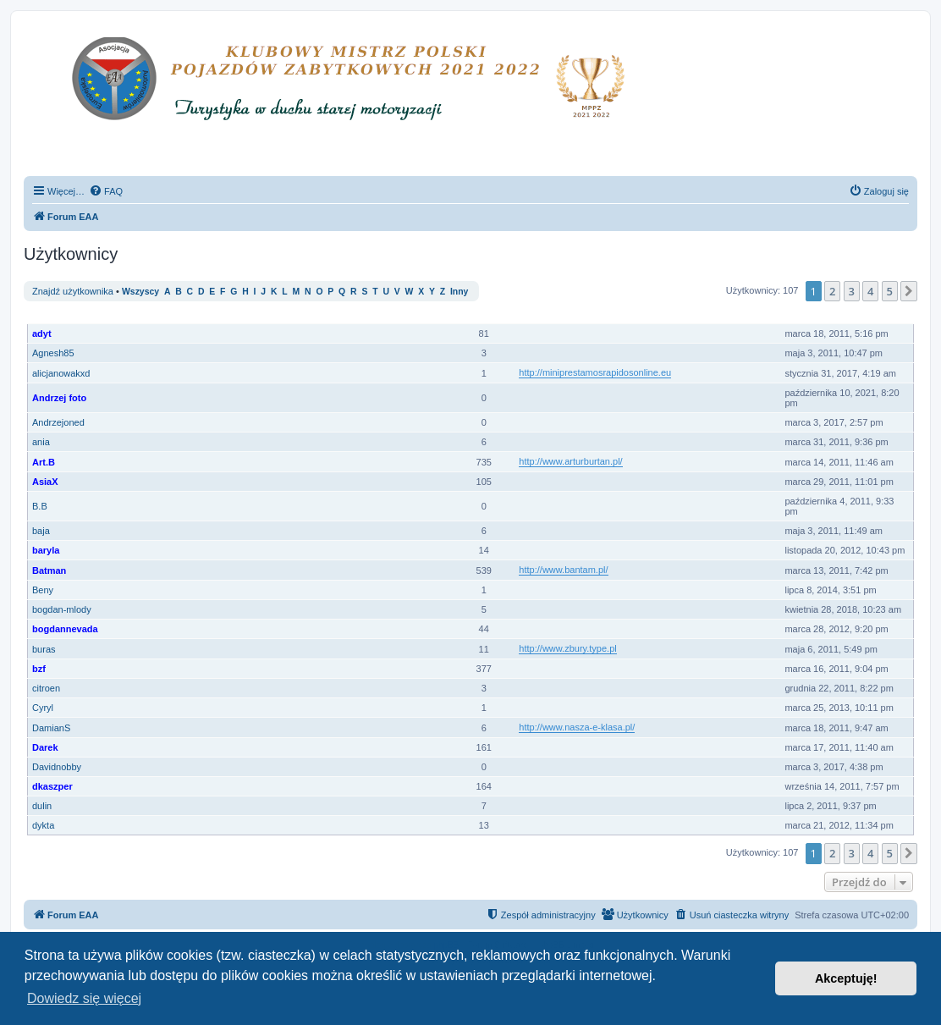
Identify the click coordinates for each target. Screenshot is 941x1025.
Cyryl (42, 708)
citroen (46, 688)
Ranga (438, 314)
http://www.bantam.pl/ (563, 570)
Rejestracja (813, 314)
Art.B (43, 462)
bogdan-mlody (61, 609)
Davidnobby (56, 767)
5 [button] (890, 291)
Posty (484, 314)
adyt (42, 333)
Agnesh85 (53, 353)
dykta (43, 825)
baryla (45, 550)
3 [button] (852, 291)
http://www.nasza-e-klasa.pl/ (577, 727)
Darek (45, 747)
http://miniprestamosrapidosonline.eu (595, 372)
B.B (39, 506)
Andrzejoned (58, 422)
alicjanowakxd (61, 373)
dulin (42, 806)
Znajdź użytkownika (72, 291)
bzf (39, 669)
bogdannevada (65, 629)
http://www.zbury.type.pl (567, 648)
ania (41, 442)
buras (44, 649)
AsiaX (45, 482)
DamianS (51, 728)
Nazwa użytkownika (77, 314)
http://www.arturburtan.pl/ (570, 461)
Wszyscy (140, 291)
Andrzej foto (59, 398)
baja (41, 531)
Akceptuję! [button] (846, 978)
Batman (49, 570)
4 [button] (870, 291)
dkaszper (52, 786)
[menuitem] (106, 191)
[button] (908, 291)
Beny (42, 590)
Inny (459, 291)
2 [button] (832, 291)
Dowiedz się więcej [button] (84, 998)
